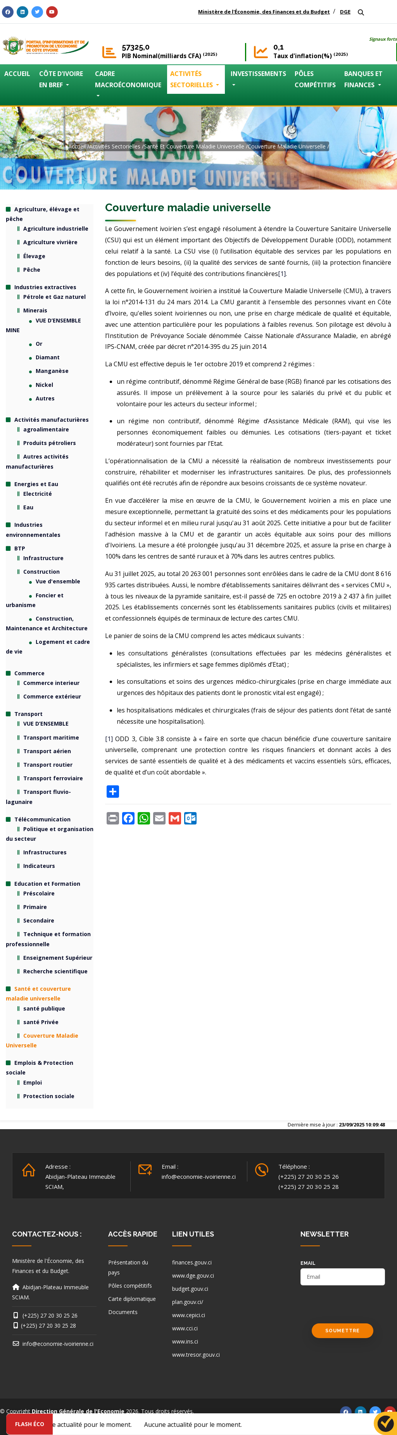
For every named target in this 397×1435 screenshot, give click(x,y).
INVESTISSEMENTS (258, 73)
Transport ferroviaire (53, 778)
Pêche (31, 269)
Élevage (34, 256)
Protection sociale (48, 1096)
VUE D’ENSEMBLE (46, 723)
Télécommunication (42, 819)
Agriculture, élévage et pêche (42, 213)
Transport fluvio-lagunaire (38, 796)
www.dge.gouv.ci (193, 1275)
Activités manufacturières (51, 419)
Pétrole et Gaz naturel (54, 296)
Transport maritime (51, 737)
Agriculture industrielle (55, 228)
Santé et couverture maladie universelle (194, 146)
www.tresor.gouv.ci (196, 1354)
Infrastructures (45, 852)
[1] (282, 273)
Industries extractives (45, 287)
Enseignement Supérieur (57, 957)
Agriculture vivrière (50, 242)
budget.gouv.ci (190, 1288)
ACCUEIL (17, 73)
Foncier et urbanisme (35, 600)
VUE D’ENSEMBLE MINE (43, 325)
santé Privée (41, 1022)
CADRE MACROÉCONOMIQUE (128, 79)
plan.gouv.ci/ (187, 1302)
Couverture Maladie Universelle (287, 146)
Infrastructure (43, 558)
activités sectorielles (114, 146)
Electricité (37, 493)
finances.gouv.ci (192, 1262)
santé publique (44, 1008)
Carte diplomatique (132, 1298)
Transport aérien (47, 751)
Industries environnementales (33, 529)
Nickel (44, 384)
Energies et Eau (36, 484)
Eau (28, 507)
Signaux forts (383, 39)
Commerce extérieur (52, 696)
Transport (28, 714)
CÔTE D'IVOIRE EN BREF (61, 79)
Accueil (77, 146)
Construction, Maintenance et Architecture (47, 623)
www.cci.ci (185, 1328)
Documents (123, 1312)
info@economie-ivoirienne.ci (199, 1176)
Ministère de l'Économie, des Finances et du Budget (264, 11)
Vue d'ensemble (58, 581)
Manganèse (52, 370)
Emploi (32, 1082)
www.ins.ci (185, 1341)
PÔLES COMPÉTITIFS (315, 79)
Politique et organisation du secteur (49, 833)
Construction (41, 571)
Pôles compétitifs (130, 1285)
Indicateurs (39, 865)
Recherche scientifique (55, 971)
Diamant (48, 357)
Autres (45, 398)
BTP (19, 548)
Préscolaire (39, 893)
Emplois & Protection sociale (39, 1067)
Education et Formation (47, 883)
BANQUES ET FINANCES (363, 79)
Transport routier (47, 764)
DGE (345, 11)
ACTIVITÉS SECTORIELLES (192, 79)
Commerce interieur (51, 682)
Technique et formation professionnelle (48, 938)
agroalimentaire (46, 429)
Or (39, 343)
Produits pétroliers (49, 443)
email (308, 1263)
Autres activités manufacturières (37, 461)
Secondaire (38, 920)
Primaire (35, 907)
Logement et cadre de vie (48, 646)
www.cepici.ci (188, 1315)
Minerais (35, 310)
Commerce (29, 673)
